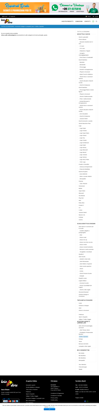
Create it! (81, 205)
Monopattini (83, 178)
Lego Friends (83, 130)
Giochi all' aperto (83, 171)
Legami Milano (82, 280)
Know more (52, 407)
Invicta (81, 271)
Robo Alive (81, 202)
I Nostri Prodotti (67, 21)
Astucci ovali (83, 237)
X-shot (80, 210)
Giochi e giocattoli (83, 37)
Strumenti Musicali (83, 292)
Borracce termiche (83, 343)
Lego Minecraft (84, 150)
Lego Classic (83, 135)
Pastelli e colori (83, 278)
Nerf (80, 200)
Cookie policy (54, 400)
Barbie (80, 188)
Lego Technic (83, 157)
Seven (81, 268)
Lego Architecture (84, 142)
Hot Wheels (82, 195)
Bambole (82, 62)
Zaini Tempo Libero (85, 330)
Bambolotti (82, 64)
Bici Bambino (82, 355)
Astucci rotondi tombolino (86, 247)
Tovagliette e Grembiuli (86, 251)
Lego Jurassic (83, 154)
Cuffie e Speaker (39, 26)
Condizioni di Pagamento (57, 393)
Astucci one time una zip (86, 242)
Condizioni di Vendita (56, 395)
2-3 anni (82, 46)
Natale (80, 369)
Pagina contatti (79, 397)
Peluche (81, 181)
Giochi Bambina (83, 60)
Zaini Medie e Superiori (86, 263)
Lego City (82, 138)
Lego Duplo (83, 128)
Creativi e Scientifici (84, 164)
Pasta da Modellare (85, 169)
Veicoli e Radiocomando (86, 96)
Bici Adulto (81, 353)
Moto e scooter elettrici (86, 176)
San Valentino (82, 364)
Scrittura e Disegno (84, 305)
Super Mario (82, 190)
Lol (79, 207)
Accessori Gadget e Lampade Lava (24, 26)
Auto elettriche (83, 174)
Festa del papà (83, 367)
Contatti (87, 21)
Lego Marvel (83, 152)
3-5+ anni (82, 48)
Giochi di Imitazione (85, 85)
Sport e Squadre (83, 317)
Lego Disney (83, 147)
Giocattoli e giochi (83, 34)
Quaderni (81, 254)
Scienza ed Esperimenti (86, 166)
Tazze (80, 341)
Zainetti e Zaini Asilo (85, 259)
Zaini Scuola (82, 256)
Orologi (81, 339)
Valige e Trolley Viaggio (85, 319)
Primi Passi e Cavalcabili (86, 57)
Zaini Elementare (84, 261)
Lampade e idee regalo (85, 346)
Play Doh (81, 198)
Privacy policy (54, 397)
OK (49, 409)
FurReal (81, 217)
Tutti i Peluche (83, 183)
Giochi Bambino (83, 87)
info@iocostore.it (84, 389)
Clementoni (82, 186)
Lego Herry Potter (84, 159)
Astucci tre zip (83, 239)
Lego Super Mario (84, 133)
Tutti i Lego (83, 162)
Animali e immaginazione (86, 69)
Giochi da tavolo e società (85, 121)
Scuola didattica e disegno (86, 223)
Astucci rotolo (83, 244)
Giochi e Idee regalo (85, 289)
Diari (81, 235)
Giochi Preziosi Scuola (86, 273)
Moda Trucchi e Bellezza (86, 74)
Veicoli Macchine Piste (84, 123)
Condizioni (78, 21)
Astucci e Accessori (84, 310)
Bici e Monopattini (83, 350)
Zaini (80, 308)
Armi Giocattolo (84, 113)
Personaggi (83, 67)
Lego (80, 125)
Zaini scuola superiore (85, 266)
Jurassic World (83, 118)
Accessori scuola (84, 283)
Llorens (81, 219)
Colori (80, 303)
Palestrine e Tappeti (85, 51)
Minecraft (81, 193)
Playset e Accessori (85, 72)
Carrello (95, 16)
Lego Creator (83, 140)
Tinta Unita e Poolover (84, 300)
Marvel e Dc (82, 215)
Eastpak (82, 276)
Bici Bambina (82, 358)
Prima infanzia (82, 39)
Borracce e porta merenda (86, 249)
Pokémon (81, 314)
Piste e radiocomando (85, 98)
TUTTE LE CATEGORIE (7, 26)
